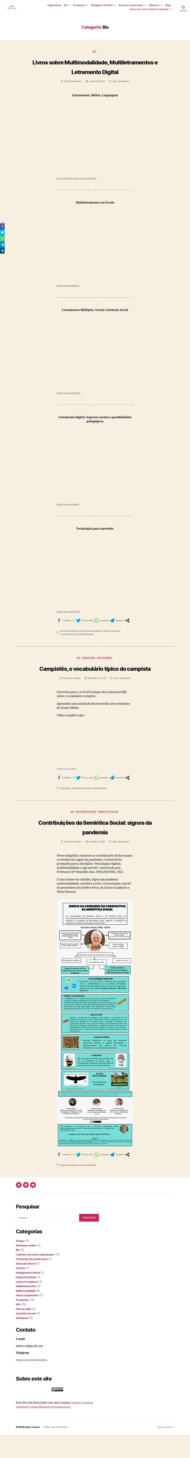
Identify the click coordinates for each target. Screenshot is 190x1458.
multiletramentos (68, 647)
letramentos (85, 644)
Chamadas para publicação (34, 1282)
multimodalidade (86, 647)
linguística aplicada (112, 644)
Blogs (168, 6)
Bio (65, 6)
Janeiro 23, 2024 (97, 94)
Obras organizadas (28, 1318)
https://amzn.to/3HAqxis (69, 299)
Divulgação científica (102, 6)
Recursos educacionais (131, 6)
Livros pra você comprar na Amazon (149, 10)
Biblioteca (154, 6)
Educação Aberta (27, 1287)
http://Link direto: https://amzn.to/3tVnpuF (78, 191)
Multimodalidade (86, 835)
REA (18, 1327)
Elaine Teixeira (74, 94)
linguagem (97, 644)
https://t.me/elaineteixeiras (33, 1383)
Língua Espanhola (27, 1300)
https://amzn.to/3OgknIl (69, 517)
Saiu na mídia (106, 671)
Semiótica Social (109, 835)
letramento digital (69, 644)
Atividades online (27, 1268)
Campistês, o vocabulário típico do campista (95, 686)
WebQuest (23, 1341)
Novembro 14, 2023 (97, 701)
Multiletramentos (27, 1309)
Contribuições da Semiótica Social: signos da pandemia (95, 850)
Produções (79, 6)
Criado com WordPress (57, 1450)
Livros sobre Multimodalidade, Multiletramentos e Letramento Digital (95, 74)
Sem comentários (121, 94)
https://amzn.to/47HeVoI (69, 625)
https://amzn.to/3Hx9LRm (69, 406)
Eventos (21, 1291)
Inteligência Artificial (29, 1296)
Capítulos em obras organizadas (37, 1277)
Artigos (21, 1264)
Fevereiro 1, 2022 (97, 865)
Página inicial (54, 6)
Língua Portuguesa (28, 1305)
